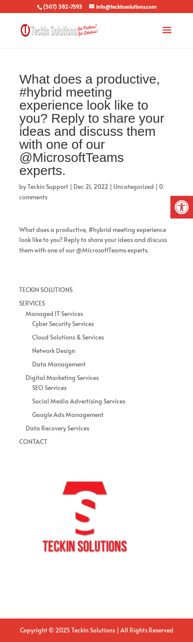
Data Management (59, 364)
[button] (181, 207)
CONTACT (33, 441)
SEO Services (49, 387)
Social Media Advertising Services (78, 401)
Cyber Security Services (63, 323)
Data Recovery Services (57, 428)
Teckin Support (47, 186)
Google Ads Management (67, 414)
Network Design (53, 350)
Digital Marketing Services (62, 377)
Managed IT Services (54, 313)
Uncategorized (133, 186)
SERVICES (32, 303)
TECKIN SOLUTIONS (46, 290)
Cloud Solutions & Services (68, 337)
